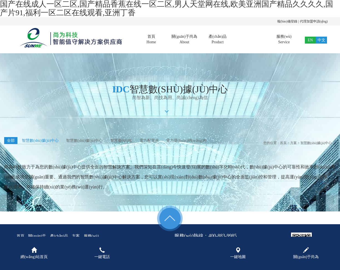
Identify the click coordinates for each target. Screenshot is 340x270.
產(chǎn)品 (217, 39)
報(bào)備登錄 (287, 21)
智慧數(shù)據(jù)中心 (40, 140)
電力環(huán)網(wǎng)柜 (186, 140)
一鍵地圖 (238, 253)
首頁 (151, 39)
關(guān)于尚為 (184, 39)
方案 (251, 39)
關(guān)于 (37, 236)
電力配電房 (149, 140)
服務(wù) (284, 39)
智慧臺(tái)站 (121, 140)
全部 (11, 140)
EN (310, 40)
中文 (321, 40)
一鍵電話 (102, 253)
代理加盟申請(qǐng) (314, 21)
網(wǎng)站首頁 (33, 253)
